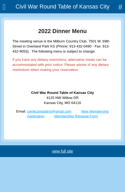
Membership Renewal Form (76, 116)
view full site (62, 151)
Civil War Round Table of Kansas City (62, 6)
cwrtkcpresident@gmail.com (49, 111)
